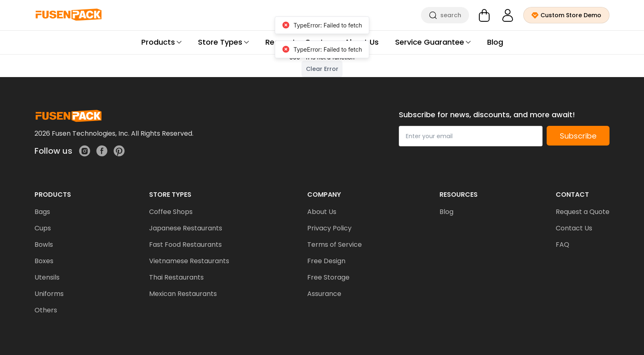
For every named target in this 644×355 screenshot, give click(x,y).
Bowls (43, 244)
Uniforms (49, 293)
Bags (42, 211)
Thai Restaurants (176, 277)
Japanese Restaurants (185, 228)
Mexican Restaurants (183, 293)
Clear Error (322, 69)
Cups (42, 228)
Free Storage (328, 277)
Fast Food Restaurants (185, 244)
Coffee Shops (171, 211)
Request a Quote (583, 211)
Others (45, 310)
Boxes (43, 261)
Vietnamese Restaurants (189, 261)
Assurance (324, 293)
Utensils (47, 277)
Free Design (326, 261)
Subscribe (578, 136)
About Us (321, 211)
